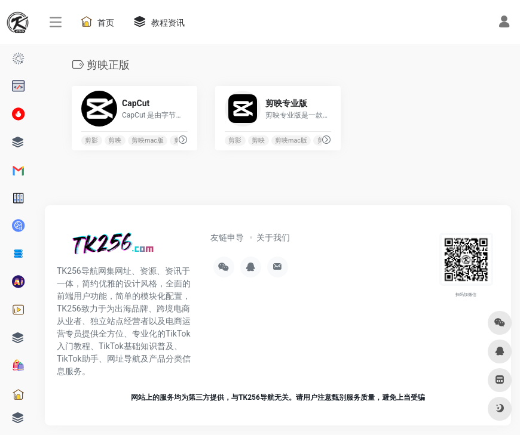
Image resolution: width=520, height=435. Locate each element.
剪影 (91, 140)
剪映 (114, 140)
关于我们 (273, 237)
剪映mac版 (147, 140)
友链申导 (227, 237)
